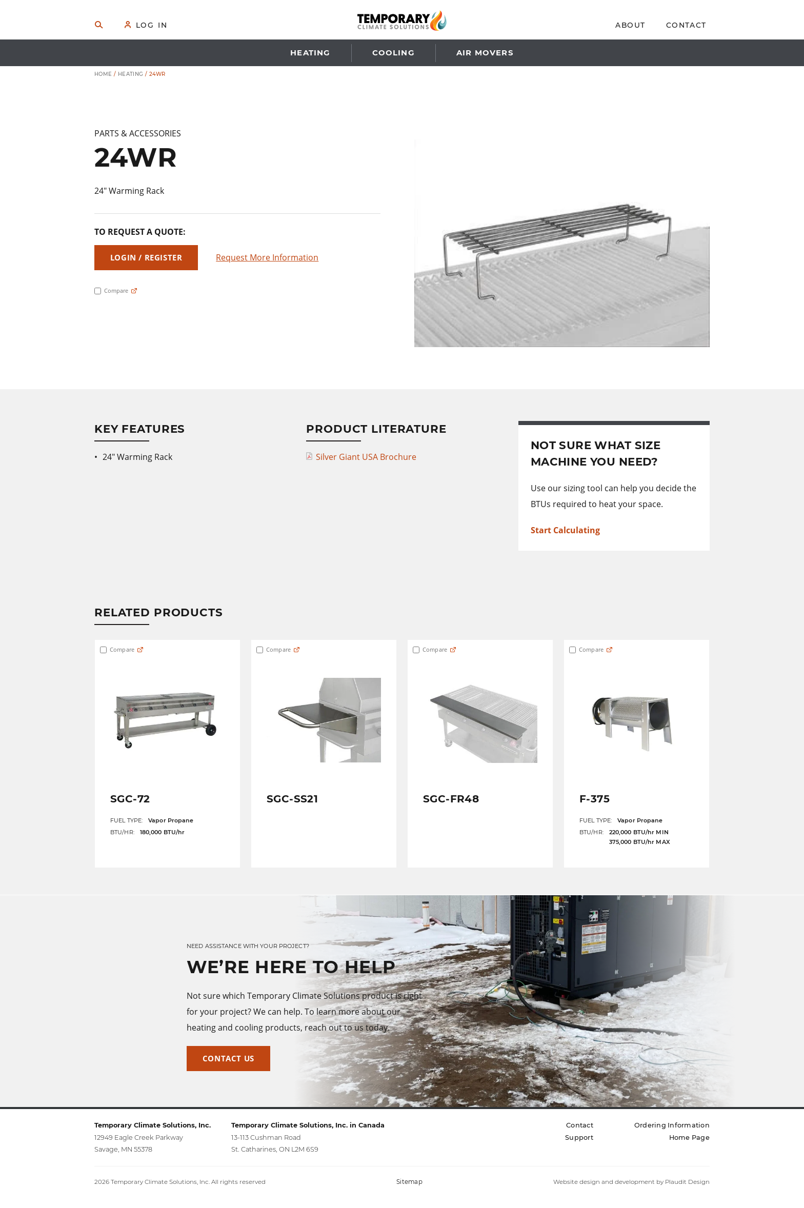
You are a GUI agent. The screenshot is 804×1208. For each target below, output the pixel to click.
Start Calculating (565, 530)
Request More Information (267, 257)
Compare (111, 290)
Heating (131, 74)
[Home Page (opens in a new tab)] (689, 1137)
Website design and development (604, 1181)
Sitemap (409, 1181)
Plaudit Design (687, 1181)
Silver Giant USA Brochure (366, 456)
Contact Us (228, 1058)
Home (103, 74)
